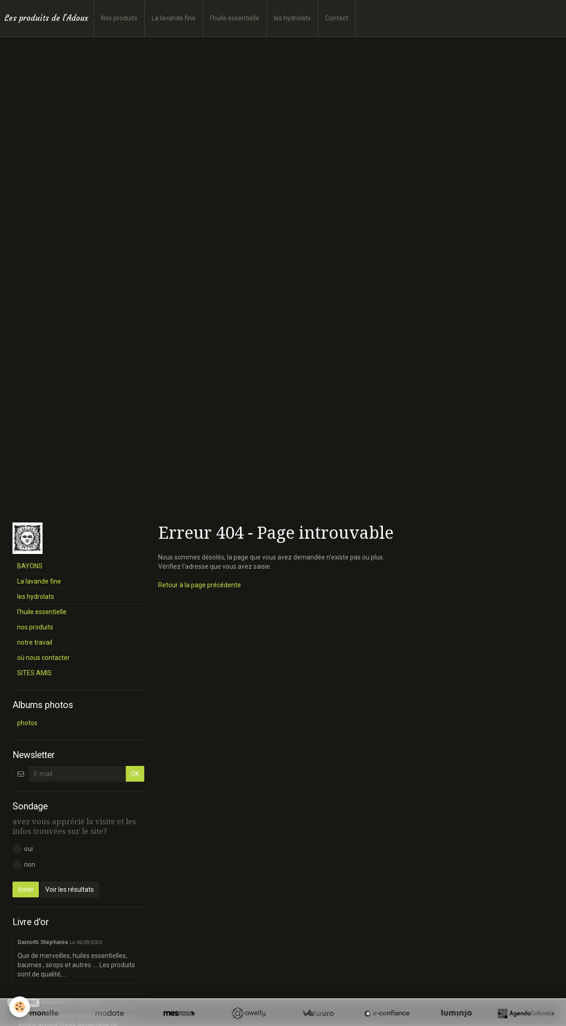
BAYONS (30, 566)
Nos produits (119, 18)
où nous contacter (43, 657)
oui (22, 848)
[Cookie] (19, 1006)
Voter (26, 889)
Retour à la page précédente (199, 585)
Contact (336, 18)
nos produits (35, 627)
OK (135, 773)
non (23, 864)
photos (27, 723)
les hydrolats (292, 18)
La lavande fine (174, 18)
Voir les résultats (69, 889)
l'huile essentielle (234, 18)
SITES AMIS (34, 673)
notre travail (34, 642)
